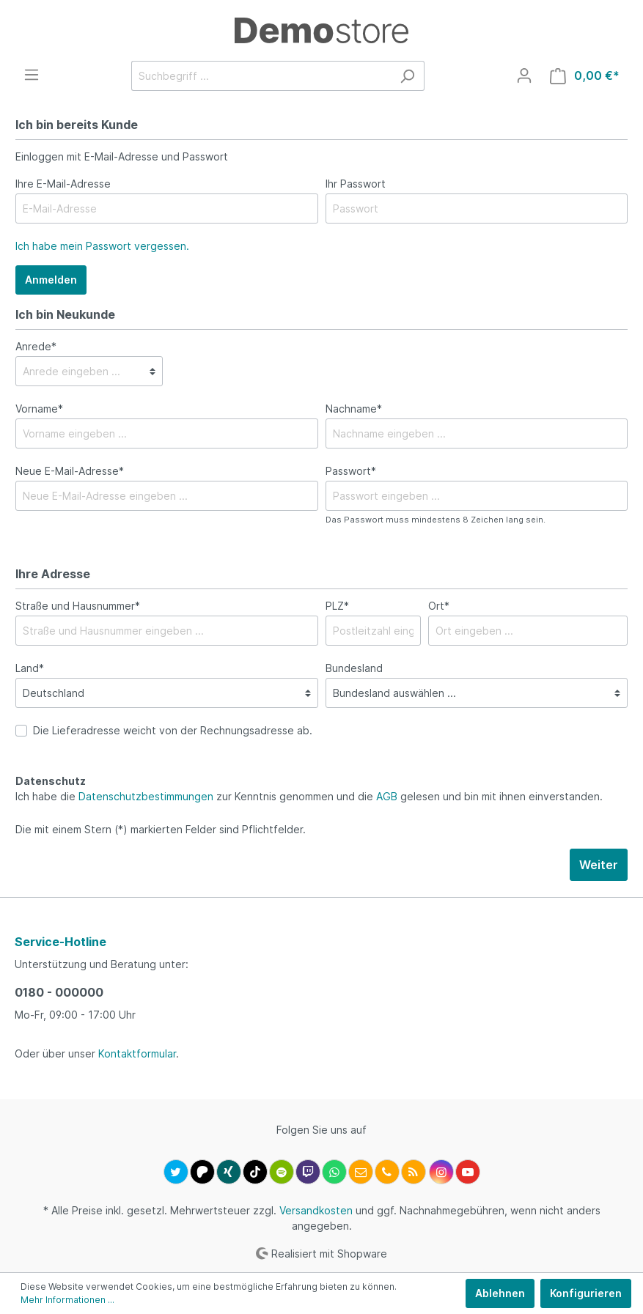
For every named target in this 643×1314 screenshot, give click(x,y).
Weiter (598, 864)
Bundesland (354, 668)
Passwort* (351, 471)
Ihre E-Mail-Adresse (63, 183)
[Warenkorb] (584, 76)
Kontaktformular (137, 1053)
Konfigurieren (586, 1293)
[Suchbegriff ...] (261, 76)
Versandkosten (316, 1210)
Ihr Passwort (356, 183)
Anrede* (35, 346)
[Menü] (31, 75)
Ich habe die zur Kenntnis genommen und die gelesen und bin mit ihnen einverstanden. (309, 796)
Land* (29, 668)
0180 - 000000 (59, 992)
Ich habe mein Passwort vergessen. (102, 246)
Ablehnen (500, 1293)
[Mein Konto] (524, 75)
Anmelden (51, 279)
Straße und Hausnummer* (77, 605)
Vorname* (39, 408)
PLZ (337, 605)
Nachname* (354, 408)
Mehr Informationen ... (67, 1299)
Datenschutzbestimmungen (145, 796)
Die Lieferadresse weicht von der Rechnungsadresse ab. (172, 730)
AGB (386, 796)
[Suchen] (407, 76)
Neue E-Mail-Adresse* (69, 471)
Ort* (438, 605)
